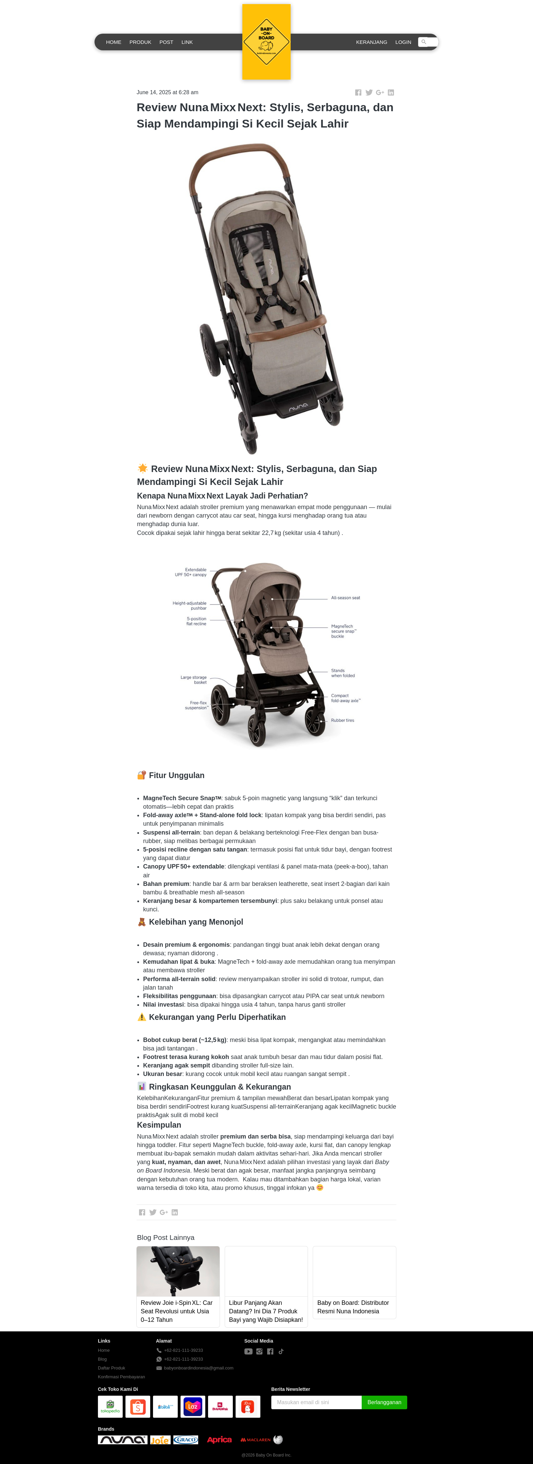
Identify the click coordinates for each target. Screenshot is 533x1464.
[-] (248, 1351)
